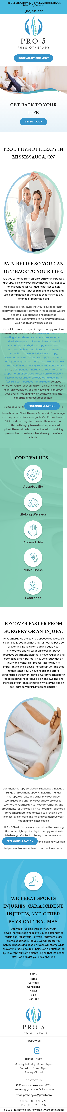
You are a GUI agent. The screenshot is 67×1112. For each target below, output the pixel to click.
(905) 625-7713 (33, 11)
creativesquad (55, 1110)
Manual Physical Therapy (42, 353)
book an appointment (33, 58)
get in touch (33, 121)
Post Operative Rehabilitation (32, 381)
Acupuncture (41, 337)
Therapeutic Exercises (44, 361)
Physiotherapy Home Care (43, 345)
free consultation (42, 406)
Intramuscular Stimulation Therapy (26, 357)
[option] (33, 99)
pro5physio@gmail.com (37, 1095)
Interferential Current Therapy (26, 349)
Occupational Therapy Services (32, 369)
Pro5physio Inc (21, 1110)
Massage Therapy (49, 333)
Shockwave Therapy (38, 341)
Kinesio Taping (27, 365)
